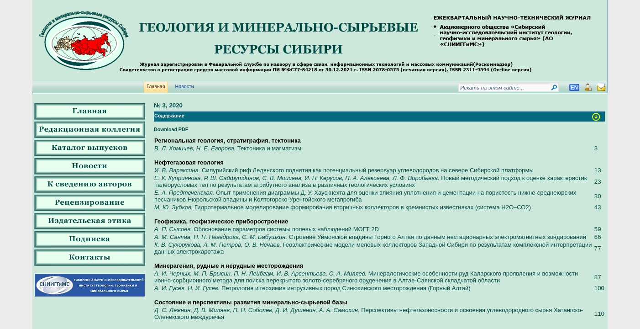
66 (597, 236)
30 (597, 196)
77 (597, 248)
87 (597, 277)
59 (597, 229)
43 (597, 207)
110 (599, 313)
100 (599, 288)
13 (597, 170)
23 (597, 181)
